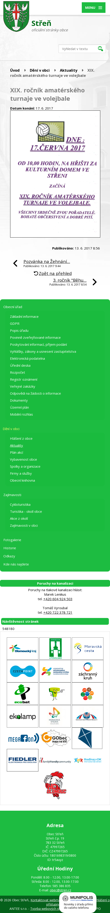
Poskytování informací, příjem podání (38, 344)
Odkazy (9, 556)
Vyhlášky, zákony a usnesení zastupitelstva (43, 351)
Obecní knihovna (22, 480)
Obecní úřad (12, 306)
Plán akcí (16, 452)
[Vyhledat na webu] (82, 48)
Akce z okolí (19, 518)
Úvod (15, 70)
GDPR (14, 323)
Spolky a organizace (25, 466)
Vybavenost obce (23, 459)
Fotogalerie (12, 540)
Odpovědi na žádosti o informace (35, 393)
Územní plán (19, 407)
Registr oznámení (23, 379)
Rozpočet (17, 372)
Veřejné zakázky (22, 386)
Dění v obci (40, 70)
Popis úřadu (19, 330)
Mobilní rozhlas (21, 414)
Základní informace (24, 316)
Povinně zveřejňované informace (35, 337)
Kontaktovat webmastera (49, 900)
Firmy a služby (21, 473)
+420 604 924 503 (58, 599)
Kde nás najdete (16, 564)
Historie (9, 548)
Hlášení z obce (21, 438)
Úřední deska (20, 365)
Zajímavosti (12, 494)
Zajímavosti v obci (24, 525)
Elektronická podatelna (27, 358)
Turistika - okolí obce (26, 511)
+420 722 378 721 (58, 612)
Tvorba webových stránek (49, 908)
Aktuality (68, 70)
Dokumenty (19, 400)
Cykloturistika (20, 504)
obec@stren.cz (60, 890)
